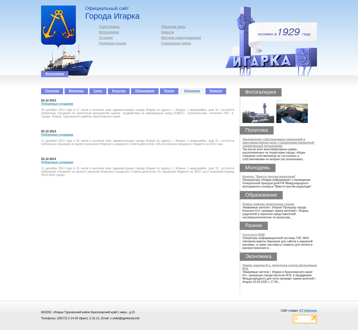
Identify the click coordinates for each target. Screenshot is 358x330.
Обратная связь (173, 27)
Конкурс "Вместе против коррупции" (269, 176)
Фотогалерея (109, 32)
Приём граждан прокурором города (268, 204)
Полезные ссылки (112, 43)
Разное (169, 90)
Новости (167, 32)
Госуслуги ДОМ (253, 234)
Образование (144, 90)
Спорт (97, 90)
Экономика (192, 90)
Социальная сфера (176, 43)
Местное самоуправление (181, 38)
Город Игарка (109, 27)
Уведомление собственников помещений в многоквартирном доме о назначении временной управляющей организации (278, 142)
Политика (52, 90)
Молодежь (76, 90)
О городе (106, 38)
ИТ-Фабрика (308, 310)
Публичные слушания (57, 103)
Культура (118, 90)
